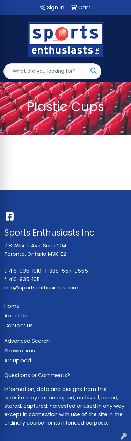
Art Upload (17, 360)
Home (12, 305)
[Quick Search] (45, 71)
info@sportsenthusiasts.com (41, 287)
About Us (15, 315)
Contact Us (18, 325)
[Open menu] (117, 71)
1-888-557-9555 (66, 270)
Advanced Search (27, 340)
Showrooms (19, 350)
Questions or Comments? (37, 375)
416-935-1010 (25, 270)
